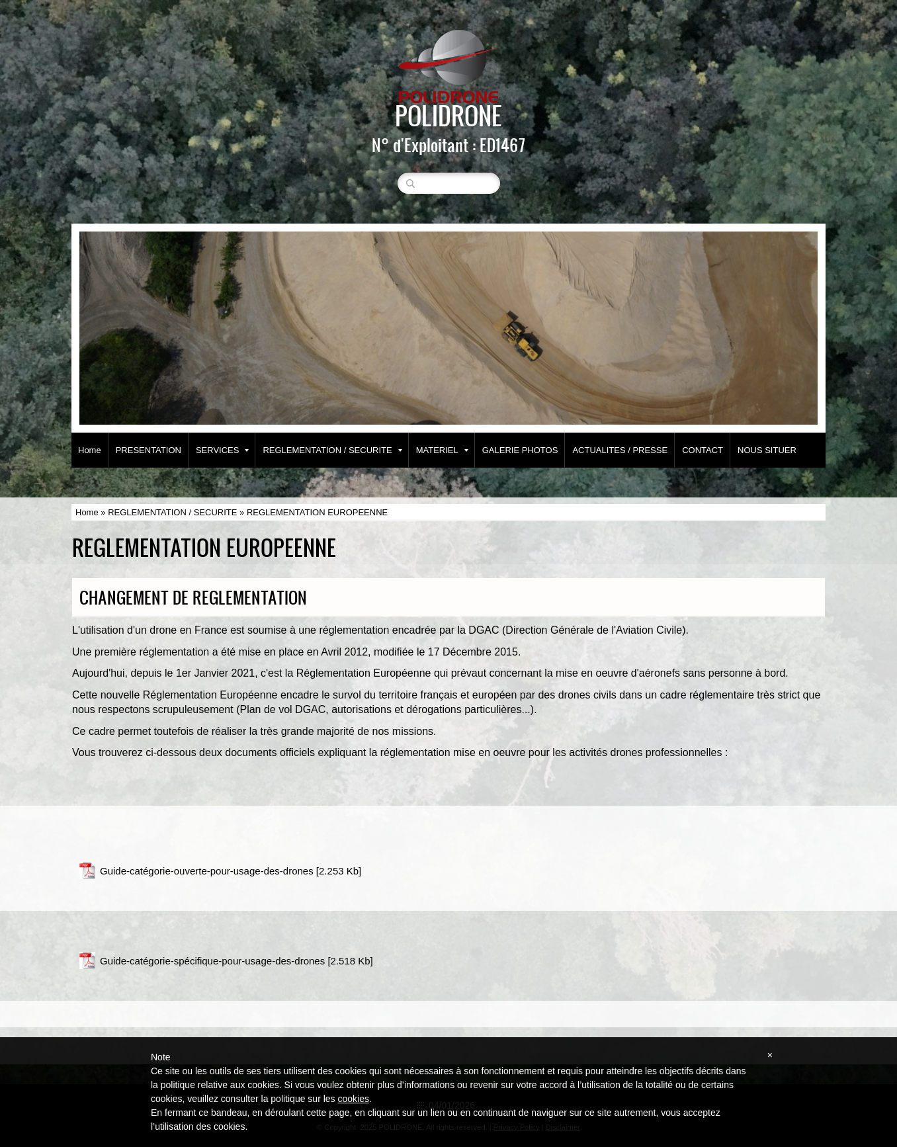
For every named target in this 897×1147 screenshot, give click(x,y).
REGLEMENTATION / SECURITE (332, 450)
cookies (352, 1098)
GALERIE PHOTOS (520, 450)
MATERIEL (442, 450)
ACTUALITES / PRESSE (619, 450)
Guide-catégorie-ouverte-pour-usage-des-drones (207, 870)
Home (89, 450)
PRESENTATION (148, 450)
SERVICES (222, 450)
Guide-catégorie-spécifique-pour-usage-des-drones (212, 960)
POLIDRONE (448, 115)
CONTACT (702, 450)
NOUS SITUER (767, 450)
